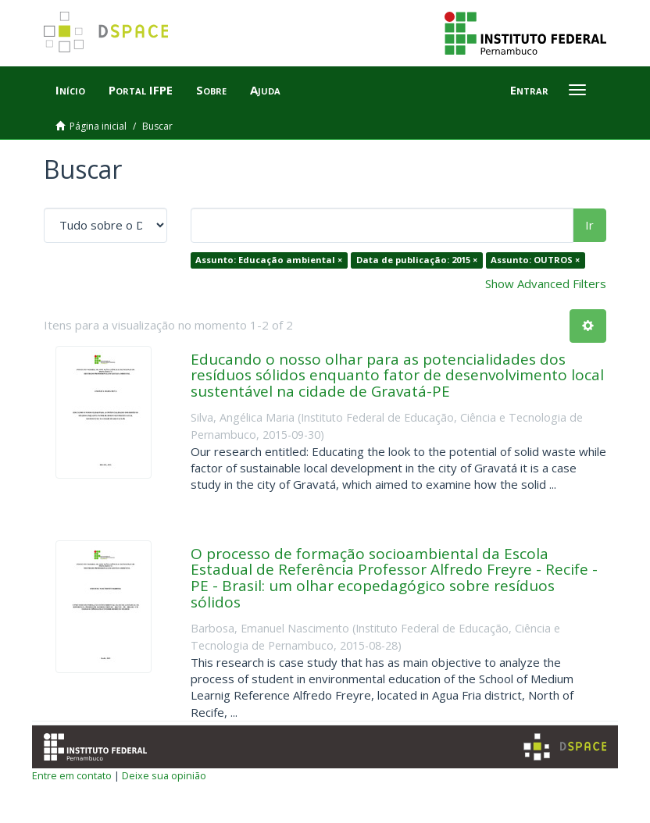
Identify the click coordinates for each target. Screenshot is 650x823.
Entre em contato (72, 775)
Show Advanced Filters (545, 283)
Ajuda (265, 90)
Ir (589, 225)
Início (70, 90)
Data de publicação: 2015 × (416, 259)
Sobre (211, 90)
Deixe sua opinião (164, 775)
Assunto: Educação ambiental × (268, 259)
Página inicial (98, 126)
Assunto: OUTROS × (535, 259)
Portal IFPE (141, 90)
